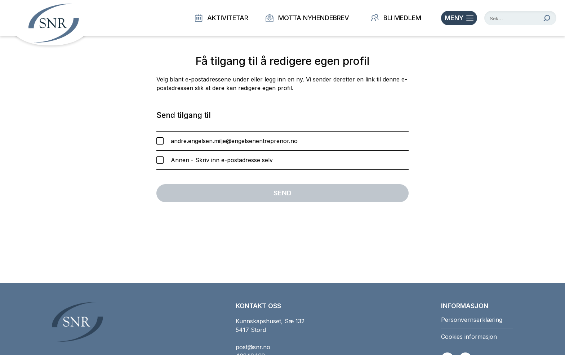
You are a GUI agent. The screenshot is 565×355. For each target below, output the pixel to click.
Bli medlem (396, 18)
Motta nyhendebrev (307, 18)
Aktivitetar (221, 18)
